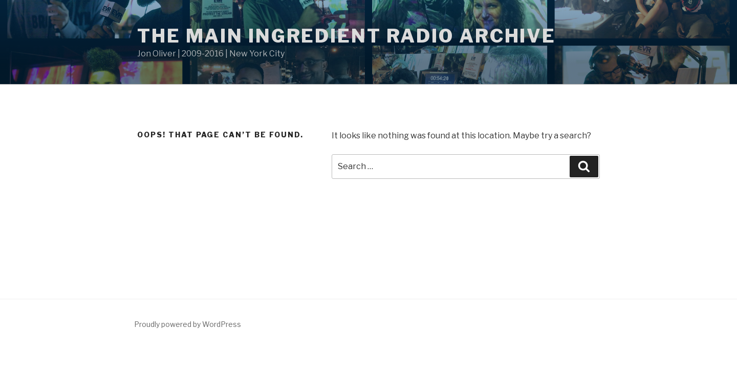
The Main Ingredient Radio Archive (346, 36)
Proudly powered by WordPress (187, 324)
